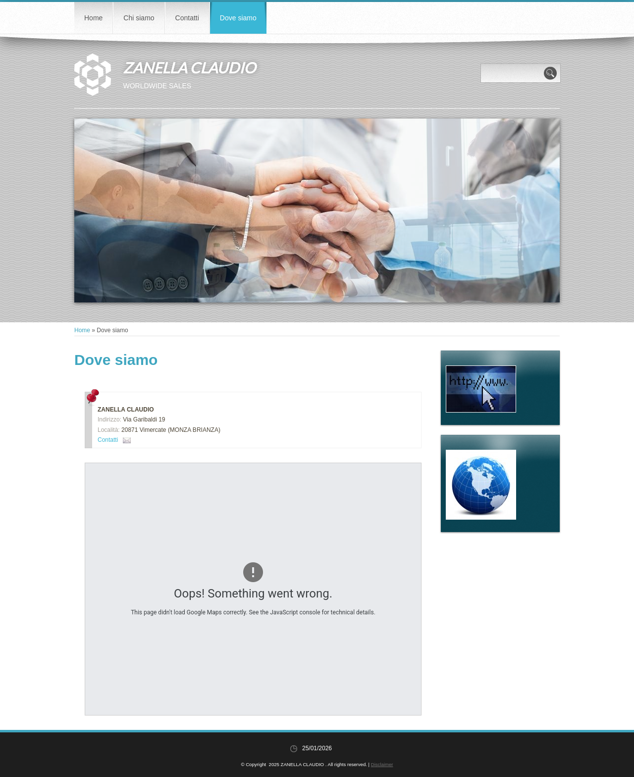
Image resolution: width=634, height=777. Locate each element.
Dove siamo (238, 18)
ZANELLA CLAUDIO (189, 67)
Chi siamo (138, 18)
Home (93, 18)
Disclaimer (382, 764)
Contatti (187, 18)
